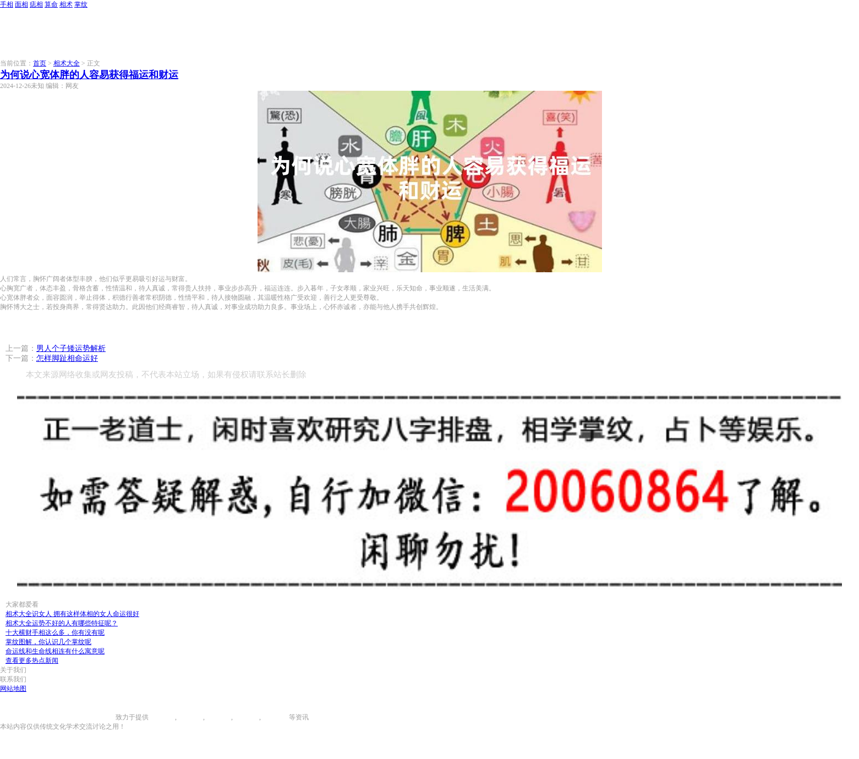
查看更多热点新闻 (32, 660)
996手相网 (101, 717)
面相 (21, 4)
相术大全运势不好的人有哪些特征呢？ (62, 623)
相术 (66, 4)
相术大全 (66, 63)
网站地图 (13, 688)
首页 (39, 63)
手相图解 (162, 717)
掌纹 (80, 4)
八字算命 (246, 717)
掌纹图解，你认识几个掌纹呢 (48, 642)
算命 (51, 4)
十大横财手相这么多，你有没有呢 (55, 632)
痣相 (36, 4)
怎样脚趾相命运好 (67, 358)
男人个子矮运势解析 (71, 348)
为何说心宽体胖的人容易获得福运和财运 (89, 74)
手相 (6, 4)
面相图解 (190, 717)
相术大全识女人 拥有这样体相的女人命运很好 (72, 614)
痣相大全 (218, 717)
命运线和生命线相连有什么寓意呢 (55, 651)
